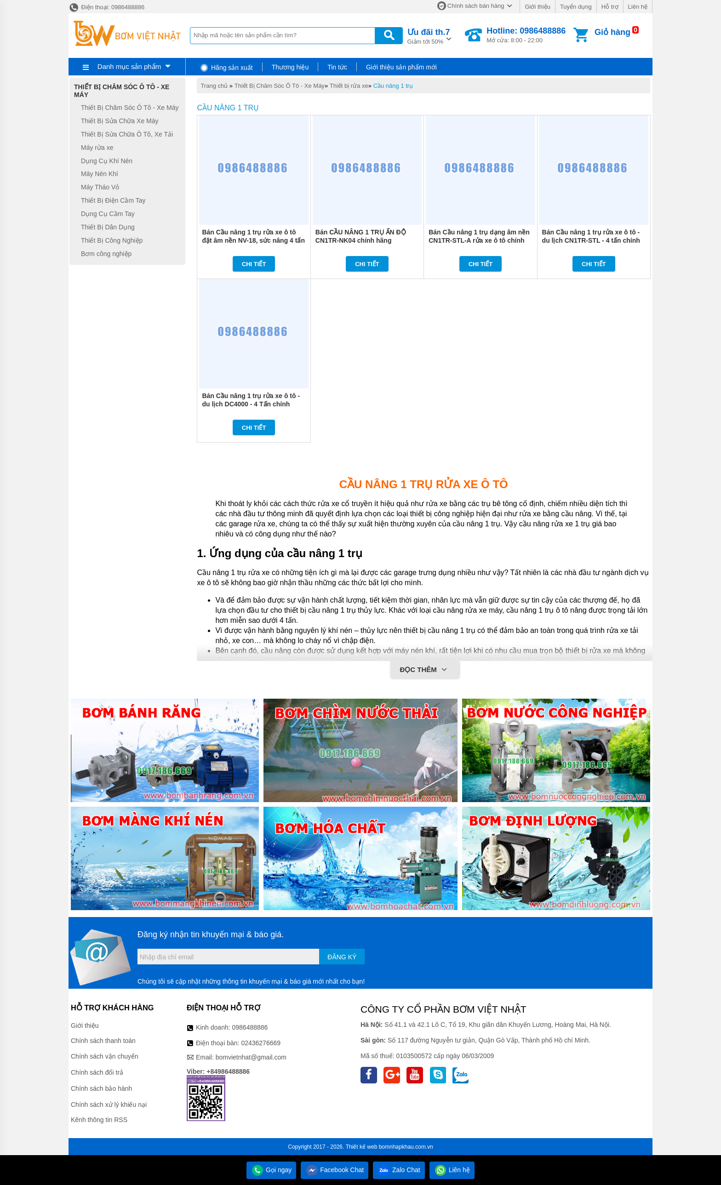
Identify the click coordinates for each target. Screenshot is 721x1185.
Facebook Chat (334, 1170)
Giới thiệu (537, 6)
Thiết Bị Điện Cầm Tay (113, 200)
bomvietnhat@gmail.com (251, 1057)
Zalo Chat (399, 1170)
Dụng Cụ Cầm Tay (108, 213)
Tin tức (337, 67)
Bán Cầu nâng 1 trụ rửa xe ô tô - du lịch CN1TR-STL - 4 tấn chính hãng (591, 240)
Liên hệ (637, 6)
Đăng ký (341, 957)
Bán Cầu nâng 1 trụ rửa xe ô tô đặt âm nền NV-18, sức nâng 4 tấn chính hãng (253, 240)
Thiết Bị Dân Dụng (108, 227)
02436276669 (260, 1043)
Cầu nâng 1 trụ (393, 85)
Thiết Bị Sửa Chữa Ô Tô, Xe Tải (127, 134)
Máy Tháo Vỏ (100, 187)
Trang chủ (214, 85)
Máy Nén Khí (99, 174)
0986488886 (250, 1027)
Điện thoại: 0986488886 (106, 7)
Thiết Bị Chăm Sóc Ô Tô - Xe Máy (280, 85)
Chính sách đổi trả (97, 1072)
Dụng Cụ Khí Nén (106, 161)
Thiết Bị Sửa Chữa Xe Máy (120, 121)
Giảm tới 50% (428, 35)
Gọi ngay (271, 1170)
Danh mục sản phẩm (129, 66)
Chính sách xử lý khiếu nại (109, 1104)
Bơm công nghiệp (106, 253)
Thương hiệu (290, 67)
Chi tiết (254, 264)
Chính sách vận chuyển (104, 1056)
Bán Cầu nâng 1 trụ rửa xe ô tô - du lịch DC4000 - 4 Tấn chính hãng (251, 404)
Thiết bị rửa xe (349, 85)
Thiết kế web (362, 1147)
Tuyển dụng (576, 6)
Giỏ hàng (612, 32)
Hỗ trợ (609, 6)
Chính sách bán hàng (475, 5)
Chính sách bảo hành (101, 1088)
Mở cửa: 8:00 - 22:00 (526, 35)
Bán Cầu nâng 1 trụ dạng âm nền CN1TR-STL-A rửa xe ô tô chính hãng (479, 240)
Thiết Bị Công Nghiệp (112, 240)
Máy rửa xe (97, 147)
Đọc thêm (425, 670)
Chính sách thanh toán (103, 1040)
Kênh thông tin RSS (99, 1119)
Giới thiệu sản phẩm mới (401, 67)
